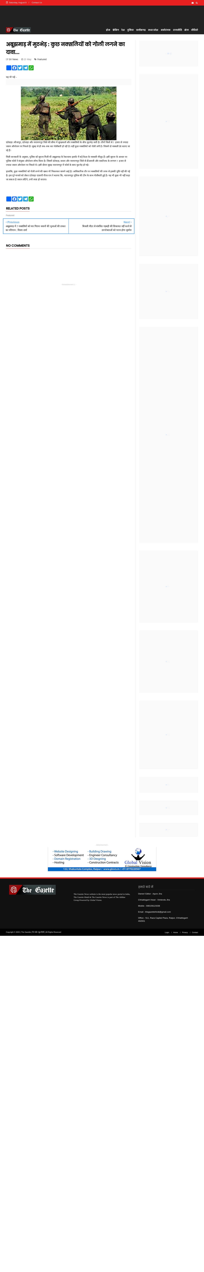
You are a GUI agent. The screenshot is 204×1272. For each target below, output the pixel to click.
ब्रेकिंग (116, 30)
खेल (186, 30)
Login (167, 932)
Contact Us (37, 2)
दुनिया (130, 30)
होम (108, 30)
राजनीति (177, 30)
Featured (42, 59)
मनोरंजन (166, 30)
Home (175, 932)
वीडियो (194, 30)
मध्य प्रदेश (153, 30)
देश (123, 30)
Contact (195, 932)
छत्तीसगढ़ (141, 30)
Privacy (185, 932)
